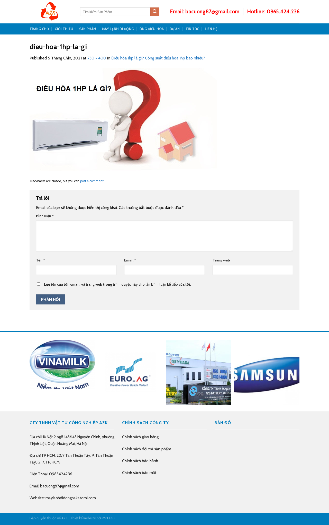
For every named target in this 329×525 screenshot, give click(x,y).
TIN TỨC (192, 29)
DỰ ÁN (175, 29)
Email (130, 260)
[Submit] (154, 11)
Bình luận (45, 216)
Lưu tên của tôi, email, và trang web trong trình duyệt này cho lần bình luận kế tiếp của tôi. (117, 284)
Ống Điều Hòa (152, 29)
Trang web (221, 260)
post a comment (92, 181)
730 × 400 (96, 58)
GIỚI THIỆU (64, 29)
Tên (40, 260)
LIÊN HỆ (211, 29)
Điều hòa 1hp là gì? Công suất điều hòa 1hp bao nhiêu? (158, 58)
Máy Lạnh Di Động (118, 29)
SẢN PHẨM (87, 29)
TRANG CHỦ (39, 29)
